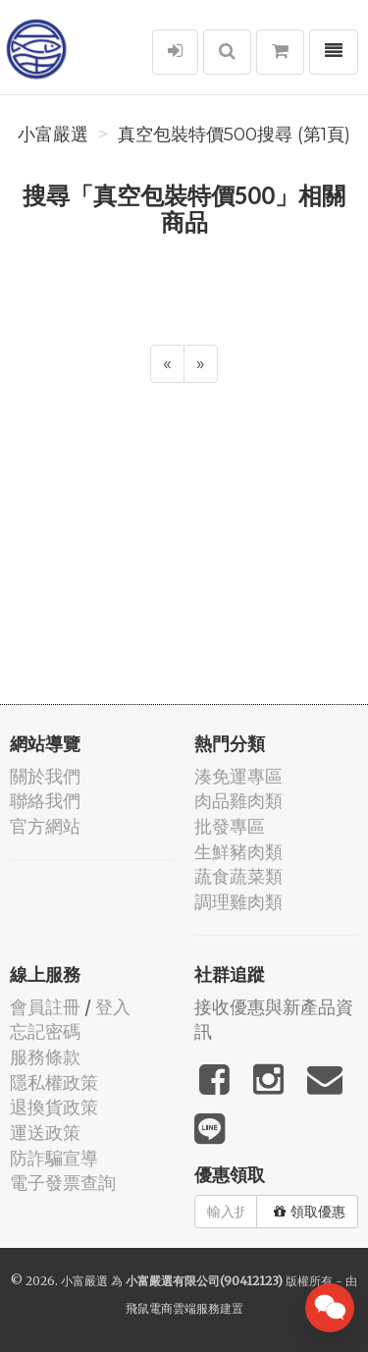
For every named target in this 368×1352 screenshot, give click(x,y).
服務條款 (45, 1057)
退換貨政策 (54, 1107)
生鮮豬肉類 (238, 851)
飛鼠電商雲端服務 (173, 1308)
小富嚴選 (53, 134)
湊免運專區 (238, 776)
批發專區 (229, 826)
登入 (113, 1007)
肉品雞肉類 (238, 800)
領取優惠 (309, 1211)
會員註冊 (45, 1007)
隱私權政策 (54, 1082)
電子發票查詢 (63, 1182)
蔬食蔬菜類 (238, 876)
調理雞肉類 (238, 902)
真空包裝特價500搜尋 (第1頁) (234, 134)
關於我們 (45, 776)
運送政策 (45, 1132)
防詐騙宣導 (54, 1158)
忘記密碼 (45, 1031)
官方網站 (45, 826)
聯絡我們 (45, 800)
